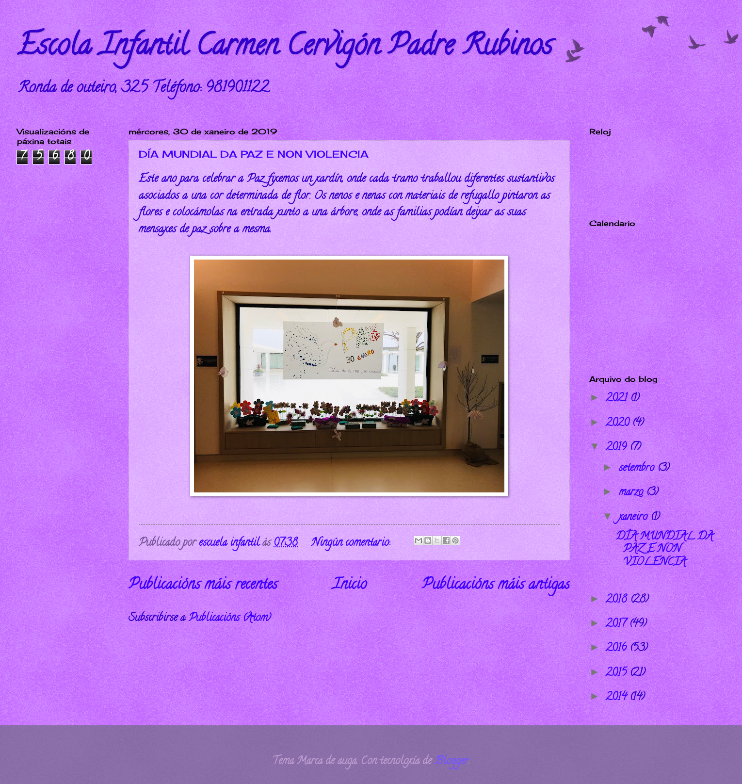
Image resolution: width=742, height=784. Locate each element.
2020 (619, 423)
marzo (632, 493)
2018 (618, 600)
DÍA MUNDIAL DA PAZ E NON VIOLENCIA (254, 154)
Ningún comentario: (352, 543)
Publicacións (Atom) (230, 618)
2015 (617, 673)
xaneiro (634, 517)
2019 (617, 448)
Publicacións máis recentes (203, 585)
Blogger (451, 761)
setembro (638, 468)
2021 (618, 399)
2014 (617, 697)
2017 (617, 624)
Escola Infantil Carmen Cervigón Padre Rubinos (284, 48)
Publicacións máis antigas (496, 585)
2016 (617, 648)
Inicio (350, 585)
